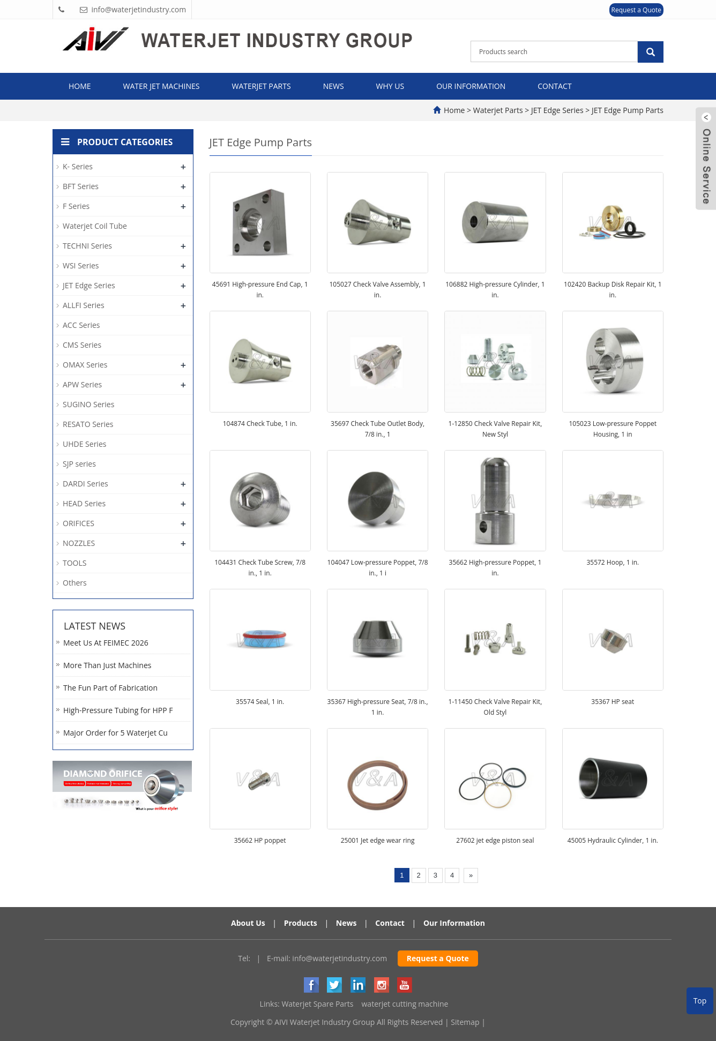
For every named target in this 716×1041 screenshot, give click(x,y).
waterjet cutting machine (405, 1004)
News (333, 86)
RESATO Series (88, 424)
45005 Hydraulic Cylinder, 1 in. (613, 840)
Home (80, 86)
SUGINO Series (88, 404)
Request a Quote (636, 9)
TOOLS (74, 563)
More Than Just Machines (107, 665)
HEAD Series (84, 503)
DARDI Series (85, 483)
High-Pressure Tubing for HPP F (118, 710)
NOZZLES (79, 543)
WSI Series (81, 265)
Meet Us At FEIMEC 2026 (105, 643)
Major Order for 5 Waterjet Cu (115, 733)
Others (75, 583)
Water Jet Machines (161, 86)
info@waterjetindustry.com (339, 958)
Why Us (390, 86)
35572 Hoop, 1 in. (612, 562)
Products (300, 923)
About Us (248, 923)
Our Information (470, 86)
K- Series (78, 166)
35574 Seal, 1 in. (260, 701)
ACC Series (81, 325)
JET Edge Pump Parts (626, 110)
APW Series (82, 384)
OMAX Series (85, 365)
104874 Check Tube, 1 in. (260, 423)
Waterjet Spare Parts (317, 1004)
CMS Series (82, 345)
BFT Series (81, 186)
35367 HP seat (612, 701)
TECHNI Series (87, 246)
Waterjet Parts (261, 86)
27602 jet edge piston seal (495, 840)
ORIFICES (78, 523)
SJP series (79, 464)
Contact (554, 86)
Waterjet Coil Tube (95, 226)
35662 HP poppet (260, 840)
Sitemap (465, 1022)
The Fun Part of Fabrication (110, 688)
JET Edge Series (557, 110)
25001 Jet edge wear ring (378, 840)
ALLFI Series (84, 305)
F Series (76, 206)
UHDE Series (84, 444)
